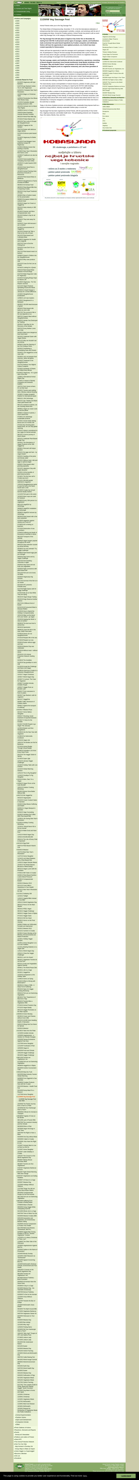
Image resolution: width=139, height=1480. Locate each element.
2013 (17, 49)
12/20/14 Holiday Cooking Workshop (25, 823)
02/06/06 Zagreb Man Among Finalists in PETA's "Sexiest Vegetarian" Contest (26, 1233)
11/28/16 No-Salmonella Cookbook (112, 61)
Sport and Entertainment (23, 1420)
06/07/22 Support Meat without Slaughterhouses (27, 317)
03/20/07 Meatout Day (24, 1182)
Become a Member (21, 1453)
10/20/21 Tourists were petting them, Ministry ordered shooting (27, 391)
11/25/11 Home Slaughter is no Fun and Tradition (27, 943)
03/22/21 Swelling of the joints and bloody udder (27, 457)
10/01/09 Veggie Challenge (26, 1053)
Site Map (109, 13)
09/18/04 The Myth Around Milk (27, 1309)
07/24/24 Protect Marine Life (26, 119)
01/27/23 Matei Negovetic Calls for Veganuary (27, 274)
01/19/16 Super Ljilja (24, 758)
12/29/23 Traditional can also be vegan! (27, 156)
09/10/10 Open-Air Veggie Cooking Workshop (25, 990)
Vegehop (105, 125)
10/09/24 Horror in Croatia (26, 110)
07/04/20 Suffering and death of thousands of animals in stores (27, 533)
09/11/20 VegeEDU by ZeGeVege (24, 505)
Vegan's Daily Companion (110, 56)
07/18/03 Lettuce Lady (24, 1337)
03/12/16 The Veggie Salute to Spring (27, 755)
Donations (122, 2)
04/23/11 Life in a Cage (25, 970)
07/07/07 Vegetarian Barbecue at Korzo (27, 1168)
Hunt (84, 2)
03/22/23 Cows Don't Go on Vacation (26, 248)
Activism (18, 14)
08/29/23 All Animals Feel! (25, 185)
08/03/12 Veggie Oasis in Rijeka (27, 913)
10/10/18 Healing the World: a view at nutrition (27, 620)
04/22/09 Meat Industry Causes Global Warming (27, 1075)
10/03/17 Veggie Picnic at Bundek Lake (25, 688)
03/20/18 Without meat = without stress (27, 651)
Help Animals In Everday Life (24, 1446)
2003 (17, 73)
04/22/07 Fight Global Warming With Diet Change (27, 1172)
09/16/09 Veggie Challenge (26, 1055)
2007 (17, 63)
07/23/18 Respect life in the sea (27, 637)
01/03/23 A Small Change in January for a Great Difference (27, 290)
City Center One (107, 127)
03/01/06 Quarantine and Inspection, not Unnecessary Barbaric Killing (26, 1219)
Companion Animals (96, 2)
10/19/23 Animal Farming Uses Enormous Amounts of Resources (27, 172)
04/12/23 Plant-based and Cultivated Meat (25, 236)
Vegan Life (106, 49)
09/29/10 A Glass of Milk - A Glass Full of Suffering (26, 986)
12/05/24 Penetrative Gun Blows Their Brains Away (27, 99)
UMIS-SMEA (106, 106)
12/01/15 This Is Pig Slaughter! (27, 773)
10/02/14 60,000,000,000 (25, 837)
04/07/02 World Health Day (26, 1368)
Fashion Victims (21, 1417)
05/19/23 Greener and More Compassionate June (26, 212)
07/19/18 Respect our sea (25, 640)
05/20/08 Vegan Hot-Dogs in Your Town (114, 77)
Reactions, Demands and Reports (25, 1430)
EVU (26, 1471)
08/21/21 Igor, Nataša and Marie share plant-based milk (27, 401)
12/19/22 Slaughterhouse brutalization (25, 294)
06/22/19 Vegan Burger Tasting (27, 597)
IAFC (46, 1471)
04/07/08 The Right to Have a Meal (112, 79)
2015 (17, 44)
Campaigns (104, 2)
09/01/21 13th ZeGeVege (25, 398)
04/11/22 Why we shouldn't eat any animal (27, 341)
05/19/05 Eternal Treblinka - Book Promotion (26, 1278)
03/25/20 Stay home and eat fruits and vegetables (26, 565)
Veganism (59, 2)
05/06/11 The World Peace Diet (27, 967)
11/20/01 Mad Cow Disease (26, 1404)
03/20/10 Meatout (23, 1028)
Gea (104, 118)
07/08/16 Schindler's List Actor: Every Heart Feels (27, 751)
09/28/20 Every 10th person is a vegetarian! (27, 501)
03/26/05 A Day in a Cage (25, 1285)
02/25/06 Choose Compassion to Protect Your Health (27, 1224)
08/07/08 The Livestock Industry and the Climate (27, 1123)
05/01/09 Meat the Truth (25, 1072)
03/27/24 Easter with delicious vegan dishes (27, 130)
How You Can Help (21, 1444)
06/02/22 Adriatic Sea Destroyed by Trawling (27, 321)
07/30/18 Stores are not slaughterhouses (25, 634)
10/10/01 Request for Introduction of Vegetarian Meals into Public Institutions (27, 1410)
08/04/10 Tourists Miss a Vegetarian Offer (25, 1002)
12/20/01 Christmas (24, 1397)
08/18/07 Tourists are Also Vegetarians (25, 1164)
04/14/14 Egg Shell (23, 843)
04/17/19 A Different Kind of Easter (26, 604)
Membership (111, 2)
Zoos (81, 2)
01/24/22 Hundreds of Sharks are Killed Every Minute (27, 369)
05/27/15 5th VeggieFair (25, 795)
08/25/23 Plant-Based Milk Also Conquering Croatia (27, 188)
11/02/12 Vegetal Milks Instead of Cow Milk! (27, 899)
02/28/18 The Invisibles (25, 660)
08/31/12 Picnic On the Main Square (26, 905)
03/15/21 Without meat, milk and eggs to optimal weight (27, 461)
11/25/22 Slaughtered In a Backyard (25, 301)
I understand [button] (126, 1476)
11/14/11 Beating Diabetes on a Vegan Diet (27, 947)
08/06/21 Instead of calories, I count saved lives (27, 413)
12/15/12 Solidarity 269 (25, 893)
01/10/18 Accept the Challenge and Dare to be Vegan (27, 667)
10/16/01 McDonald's (24, 1406)
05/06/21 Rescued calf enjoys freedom (27, 449)
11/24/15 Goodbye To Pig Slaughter (25, 776)
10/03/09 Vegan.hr (23, 1048)
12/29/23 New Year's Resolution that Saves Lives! (27, 152)
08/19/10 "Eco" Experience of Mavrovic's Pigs (27, 998)
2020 (17, 32)
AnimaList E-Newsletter (22, 1434)
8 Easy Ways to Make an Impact (25, 1449)
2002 (17, 75)
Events (17, 1432)
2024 (17, 23)
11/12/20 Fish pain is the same (27, 494)
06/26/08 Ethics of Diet (25, 1126)
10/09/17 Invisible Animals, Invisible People (26, 684)
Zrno (104, 120)
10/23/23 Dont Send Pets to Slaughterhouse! (26, 168)
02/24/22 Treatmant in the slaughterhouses (25, 361)
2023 (17, 25)
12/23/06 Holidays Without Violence (26, 1185)
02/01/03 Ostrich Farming (25, 1351)
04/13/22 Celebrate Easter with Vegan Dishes (27, 337)
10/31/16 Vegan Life (24, 740)
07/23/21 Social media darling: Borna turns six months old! (27, 421)
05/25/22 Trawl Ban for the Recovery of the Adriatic (26, 325)
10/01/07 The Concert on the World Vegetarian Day (26, 1156)
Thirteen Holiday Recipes (110, 52)
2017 (17, 40)
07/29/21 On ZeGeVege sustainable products (25, 417)
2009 (17, 58)
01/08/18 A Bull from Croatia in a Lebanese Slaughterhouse (27, 671)
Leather (72, 2)
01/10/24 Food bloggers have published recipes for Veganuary (27, 143)
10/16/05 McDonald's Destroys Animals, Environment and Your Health (27, 1265)
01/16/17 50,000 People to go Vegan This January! (27, 725)
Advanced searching (116, 13)
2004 (17, 70)
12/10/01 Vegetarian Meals (26, 1399)
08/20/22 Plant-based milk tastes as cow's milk (26, 309)
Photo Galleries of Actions (23, 1427)
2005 (17, 68)
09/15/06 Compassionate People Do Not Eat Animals (26, 1193)
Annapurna (106, 111)
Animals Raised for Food (24, 80)
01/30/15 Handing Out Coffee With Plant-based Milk (27, 815)
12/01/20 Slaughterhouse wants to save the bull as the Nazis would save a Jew (27, 486)
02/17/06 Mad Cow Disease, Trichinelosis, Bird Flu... (26, 1228)
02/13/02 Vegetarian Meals (26, 1378)
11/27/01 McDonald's (24, 1401)
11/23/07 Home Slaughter (25, 1149)
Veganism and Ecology (109, 36)
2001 (17, 77)
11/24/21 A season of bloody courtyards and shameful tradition (26, 382)
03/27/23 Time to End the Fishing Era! (25, 244)
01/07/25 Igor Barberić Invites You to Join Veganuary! (27, 87)
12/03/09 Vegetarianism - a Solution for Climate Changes (27, 1036)
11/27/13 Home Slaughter (25, 856)
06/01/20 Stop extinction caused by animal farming (27, 545)
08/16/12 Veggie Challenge (26, 911)
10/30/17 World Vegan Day (26, 677)
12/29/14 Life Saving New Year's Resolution (27, 819)
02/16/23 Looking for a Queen (27, 267)
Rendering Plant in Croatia (110, 47)
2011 (17, 54)
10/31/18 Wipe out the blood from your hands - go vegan (26, 616)
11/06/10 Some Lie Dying (25, 979)
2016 (17, 42)
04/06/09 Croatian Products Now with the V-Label (26, 1083)
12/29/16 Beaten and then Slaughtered (25, 729)
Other (18, 1424)
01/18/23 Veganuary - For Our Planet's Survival (27, 282)
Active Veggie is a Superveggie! (25, 1451)
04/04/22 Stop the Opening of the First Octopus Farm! (27, 345)
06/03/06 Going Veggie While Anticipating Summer (26, 1207)
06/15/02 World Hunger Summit (27, 1359)
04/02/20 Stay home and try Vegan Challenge (26, 557)
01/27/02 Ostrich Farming (25, 1382)
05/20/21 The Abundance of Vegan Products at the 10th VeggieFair (26, 444)
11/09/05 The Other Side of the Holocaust (27, 1242)
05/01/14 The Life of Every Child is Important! (27, 840)
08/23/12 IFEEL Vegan (24, 909)
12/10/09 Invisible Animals (26, 1033)
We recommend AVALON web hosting (113, 15)
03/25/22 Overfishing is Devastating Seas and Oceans (27, 349)
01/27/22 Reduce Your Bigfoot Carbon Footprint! (27, 365)
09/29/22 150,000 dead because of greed (27, 305)
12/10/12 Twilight (23, 896)
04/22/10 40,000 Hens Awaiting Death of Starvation (27, 1021)
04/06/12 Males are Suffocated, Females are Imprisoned (27, 925)
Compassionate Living (23, 11)
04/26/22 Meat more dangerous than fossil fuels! (27, 333)
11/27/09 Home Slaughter (25, 1043)
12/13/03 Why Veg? (24, 1324)
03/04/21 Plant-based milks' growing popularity (26, 465)
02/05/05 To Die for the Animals (27, 1294)
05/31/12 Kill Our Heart (25, 918)
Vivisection (65, 2)
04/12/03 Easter (22, 1346)
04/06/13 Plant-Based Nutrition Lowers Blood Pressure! (27, 876)
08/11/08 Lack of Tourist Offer (27, 1120)
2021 (17, 30)
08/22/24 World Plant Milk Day (27, 116)
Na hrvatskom (121, 5)
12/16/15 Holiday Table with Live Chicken (27, 765)
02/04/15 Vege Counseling (26, 812)
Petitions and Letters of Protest (24, 1437)
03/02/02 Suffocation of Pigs (26, 1375)
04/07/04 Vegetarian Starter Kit (27, 1313)
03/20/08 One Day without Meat (27, 1137)
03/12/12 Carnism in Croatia (26, 931)
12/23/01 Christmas (24, 1394)
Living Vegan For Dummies (110, 54)
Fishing (88, 2)
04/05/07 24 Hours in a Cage (26, 1180)
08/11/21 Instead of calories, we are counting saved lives (27, 405)
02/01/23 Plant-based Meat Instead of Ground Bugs (26, 270)
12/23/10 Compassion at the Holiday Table (26, 975)
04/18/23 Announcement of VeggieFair (26, 228)
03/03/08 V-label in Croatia (26, 1139)
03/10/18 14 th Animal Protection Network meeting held (26, 656)
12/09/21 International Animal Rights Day (26, 377)
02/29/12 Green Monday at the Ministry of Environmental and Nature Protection (27, 934)
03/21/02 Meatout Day (24, 1373)
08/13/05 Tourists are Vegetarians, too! (24, 1274)
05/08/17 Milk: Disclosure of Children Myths (26, 702)
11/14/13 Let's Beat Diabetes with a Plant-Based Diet (26, 859)
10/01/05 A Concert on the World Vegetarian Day (26, 1270)
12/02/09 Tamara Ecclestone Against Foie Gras (26, 1040)
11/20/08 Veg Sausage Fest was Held (27, 1100)
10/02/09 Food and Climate (26, 1050)
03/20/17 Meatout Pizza (25, 710)
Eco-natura (106, 116)
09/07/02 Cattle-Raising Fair (26, 1357)
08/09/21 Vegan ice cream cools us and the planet (27, 409)
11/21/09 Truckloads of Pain (26, 1046)
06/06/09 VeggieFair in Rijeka (27, 1065)
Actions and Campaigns (23, 18)
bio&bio (105, 123)
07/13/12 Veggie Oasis (25, 916)
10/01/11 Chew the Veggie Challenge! (26, 954)
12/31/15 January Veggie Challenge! (25, 761)
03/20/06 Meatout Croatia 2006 (27, 1216)
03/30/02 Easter (22, 1370)
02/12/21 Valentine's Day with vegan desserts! (27, 469)
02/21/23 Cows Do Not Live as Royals (27, 264)
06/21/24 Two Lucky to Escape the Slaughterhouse (27, 122)
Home (18, 5)
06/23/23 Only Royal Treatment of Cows (27, 192)
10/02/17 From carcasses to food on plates (26, 692)
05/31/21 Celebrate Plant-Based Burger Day (27, 439)
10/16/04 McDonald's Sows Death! (26, 1305)
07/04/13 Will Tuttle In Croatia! (27, 873)
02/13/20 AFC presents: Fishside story (25, 585)
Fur (69, 2)
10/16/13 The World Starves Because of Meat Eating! (26, 865)
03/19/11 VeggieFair (24, 972)
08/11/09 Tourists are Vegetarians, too (24, 1058)
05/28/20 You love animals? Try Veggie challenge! (27, 549)
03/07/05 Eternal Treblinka (26, 1292)
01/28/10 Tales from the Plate (27, 1030)
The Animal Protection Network (24, 1442)
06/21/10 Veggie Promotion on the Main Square (27, 1010)
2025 (17, 21)
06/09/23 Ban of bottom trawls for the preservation (27, 196)
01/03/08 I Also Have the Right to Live (27, 1142)
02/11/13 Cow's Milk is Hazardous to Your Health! (26, 886)
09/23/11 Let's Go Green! (25, 957)
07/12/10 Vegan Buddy (25, 1007)
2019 (17, 35)
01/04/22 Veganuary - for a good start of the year (27, 373)
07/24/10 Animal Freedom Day (27, 1005)
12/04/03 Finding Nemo (25, 1327)
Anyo (104, 113)
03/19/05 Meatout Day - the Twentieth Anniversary (26, 1289)
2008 (17, 61)
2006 (17, 66)
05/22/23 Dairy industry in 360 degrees (27, 208)
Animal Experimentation (23, 1415)
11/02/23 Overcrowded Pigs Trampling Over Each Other (26, 160)
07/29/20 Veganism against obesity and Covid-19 (26, 521)
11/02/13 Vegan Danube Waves (27, 862)
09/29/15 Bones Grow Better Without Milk (26, 792)
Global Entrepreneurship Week (111, 109)
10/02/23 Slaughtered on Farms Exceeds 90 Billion (27, 181)
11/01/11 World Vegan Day (26, 951)
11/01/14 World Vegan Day (26, 834)
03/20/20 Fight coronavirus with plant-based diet (27, 569)
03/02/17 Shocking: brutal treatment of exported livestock (27, 716)
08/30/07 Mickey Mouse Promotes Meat (25, 1160)
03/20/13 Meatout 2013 (25, 883)
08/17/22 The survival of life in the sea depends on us (27, 313)
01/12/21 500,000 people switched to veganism (25, 481)
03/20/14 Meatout (23, 850)
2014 (17, 47)
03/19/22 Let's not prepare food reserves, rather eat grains (27, 357)
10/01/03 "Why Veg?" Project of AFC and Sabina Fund (27, 1334)
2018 (17, 37)
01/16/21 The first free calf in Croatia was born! (26, 477)
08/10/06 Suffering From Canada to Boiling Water (25, 1201)
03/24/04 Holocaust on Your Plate (26, 1316)
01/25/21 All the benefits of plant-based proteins (26, 473)
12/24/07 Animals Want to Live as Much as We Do (27, 1146)
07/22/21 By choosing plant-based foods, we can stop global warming (27, 426)
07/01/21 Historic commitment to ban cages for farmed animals (27, 431)
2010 (17, 56)
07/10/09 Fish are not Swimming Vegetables (27, 1062)
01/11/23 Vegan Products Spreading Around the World (26, 286)
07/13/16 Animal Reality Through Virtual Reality (25, 747)
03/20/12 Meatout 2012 (25, 928)
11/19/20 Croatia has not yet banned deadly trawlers (26, 491)
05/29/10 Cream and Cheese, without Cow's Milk (27, 1017)
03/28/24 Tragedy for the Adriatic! (25, 126)
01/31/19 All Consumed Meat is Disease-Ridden (27, 608)
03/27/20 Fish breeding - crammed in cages (25, 561)
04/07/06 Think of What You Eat (27, 1213)
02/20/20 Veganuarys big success (25, 577)
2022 (17, 28)
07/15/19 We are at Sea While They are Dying (27, 593)
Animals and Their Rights (24, 8)
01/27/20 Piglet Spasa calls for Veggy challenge (27, 589)
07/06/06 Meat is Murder (25, 1205)
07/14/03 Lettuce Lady (24, 1340)
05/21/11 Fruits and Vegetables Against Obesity (27, 964)
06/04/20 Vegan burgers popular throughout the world (27, 541)
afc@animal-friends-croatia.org (116, 1467)
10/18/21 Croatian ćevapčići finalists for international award (27, 395)
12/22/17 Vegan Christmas (26, 674)
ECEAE (42, 1471)
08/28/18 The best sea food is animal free (27, 624)
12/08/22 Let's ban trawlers (26, 298)
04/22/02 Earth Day (23, 1366)
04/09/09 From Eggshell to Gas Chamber (27, 1079)
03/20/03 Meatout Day (24, 1348)
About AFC (18, 1439)
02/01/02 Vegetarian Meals (26, 1380)
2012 (17, 51)
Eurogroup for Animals (33, 1471)
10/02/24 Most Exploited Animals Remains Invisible (26, 113)
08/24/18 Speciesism (24, 627)
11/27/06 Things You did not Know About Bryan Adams (26, 1189)
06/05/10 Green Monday (25, 1014)
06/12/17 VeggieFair (24, 699)
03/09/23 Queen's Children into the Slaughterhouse (27, 256)
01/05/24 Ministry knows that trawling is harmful (26, 148)
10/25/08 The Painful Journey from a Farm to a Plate (27, 1104)
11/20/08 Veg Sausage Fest (26, 1097)
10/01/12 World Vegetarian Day (27, 902)
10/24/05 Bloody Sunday (25, 1253)
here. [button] (85, 1476)
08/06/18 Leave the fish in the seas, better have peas (27, 630)
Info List (117, 2)
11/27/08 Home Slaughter (25, 1094)
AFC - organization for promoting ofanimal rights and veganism (114, 8)
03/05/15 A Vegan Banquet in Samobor (26, 809)
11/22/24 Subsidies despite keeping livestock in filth (26, 103)
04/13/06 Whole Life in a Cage (27, 1211)
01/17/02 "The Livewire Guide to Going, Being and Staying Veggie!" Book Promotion (27, 1386)
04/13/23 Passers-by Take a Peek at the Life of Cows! (26, 232)
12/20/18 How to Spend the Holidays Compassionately (26, 612)
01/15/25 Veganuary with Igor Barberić (27, 83)
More (98, 23)
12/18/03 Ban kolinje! (24, 1322)
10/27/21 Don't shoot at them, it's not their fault (27, 387)
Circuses (77, 2)
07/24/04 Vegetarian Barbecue (27, 1311)
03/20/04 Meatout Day (24, 1320)
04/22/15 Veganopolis (24, 798)
